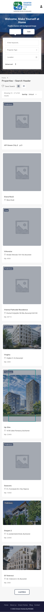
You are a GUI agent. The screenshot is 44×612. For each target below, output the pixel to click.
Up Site (7, 427)
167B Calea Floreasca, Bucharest (18, 431)
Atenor (6, 425)
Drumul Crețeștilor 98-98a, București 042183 (21, 313)
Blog (31, 605)
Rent (15, 31)
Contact (37, 605)
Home (4, 78)
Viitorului (8, 251)
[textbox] (22, 50)
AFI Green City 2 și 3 (13, 145)
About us (13, 605)
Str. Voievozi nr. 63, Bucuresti (16, 579)
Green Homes (23, 605)
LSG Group (8, 307)
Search (25, 64)
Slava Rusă (9, 197)
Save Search (8, 86)
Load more (22, 592)
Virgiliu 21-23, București (14, 358)
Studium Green (9, 483)
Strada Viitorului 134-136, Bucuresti (18, 255)
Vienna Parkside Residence (16, 310)
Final (6, 210)
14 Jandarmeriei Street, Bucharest (18, 534)
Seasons (8, 485)
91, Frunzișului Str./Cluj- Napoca (17, 489)
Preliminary (9, 104)
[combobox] (22, 50)
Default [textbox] (31, 94)
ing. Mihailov (8, 194)
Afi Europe (7, 143)
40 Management (10, 249)
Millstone (7, 352)
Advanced (10, 64)
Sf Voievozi (9, 575)
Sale (29, 31)
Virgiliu (7, 354)
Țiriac (6, 528)
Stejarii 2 (8, 530)
